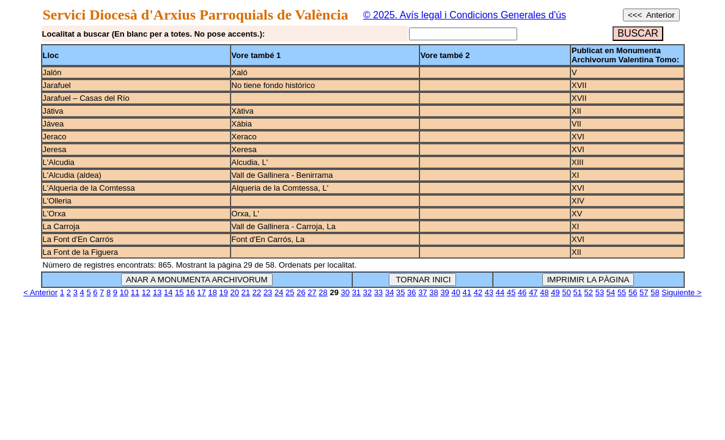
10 (124, 292)
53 (599, 292)
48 (544, 292)
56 (632, 292)
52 (588, 292)
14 (168, 292)
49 (555, 292)
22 (256, 292)
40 (455, 292)
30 (345, 292)
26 (300, 292)
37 (422, 292)
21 (245, 292)
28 (322, 292)
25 (289, 292)
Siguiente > (681, 292)
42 (478, 292)
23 (267, 292)
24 (278, 292)
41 (467, 292)
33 (378, 292)
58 (654, 292)
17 (201, 292)
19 (223, 292)
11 (135, 292)
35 (400, 292)
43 (489, 292)
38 (433, 292)
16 (190, 292)
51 (577, 292)
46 (522, 292)
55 (621, 292)
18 (212, 292)
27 (311, 292)
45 (511, 292)
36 (411, 292)
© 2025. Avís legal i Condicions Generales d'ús (464, 15)
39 (444, 292)
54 (610, 292)
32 (367, 292)
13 (157, 292)
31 (356, 292)
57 (643, 292)
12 (146, 292)
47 (533, 292)
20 (234, 292)
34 (389, 292)
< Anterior (40, 292)
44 (500, 292)
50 (566, 292)
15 (179, 292)
